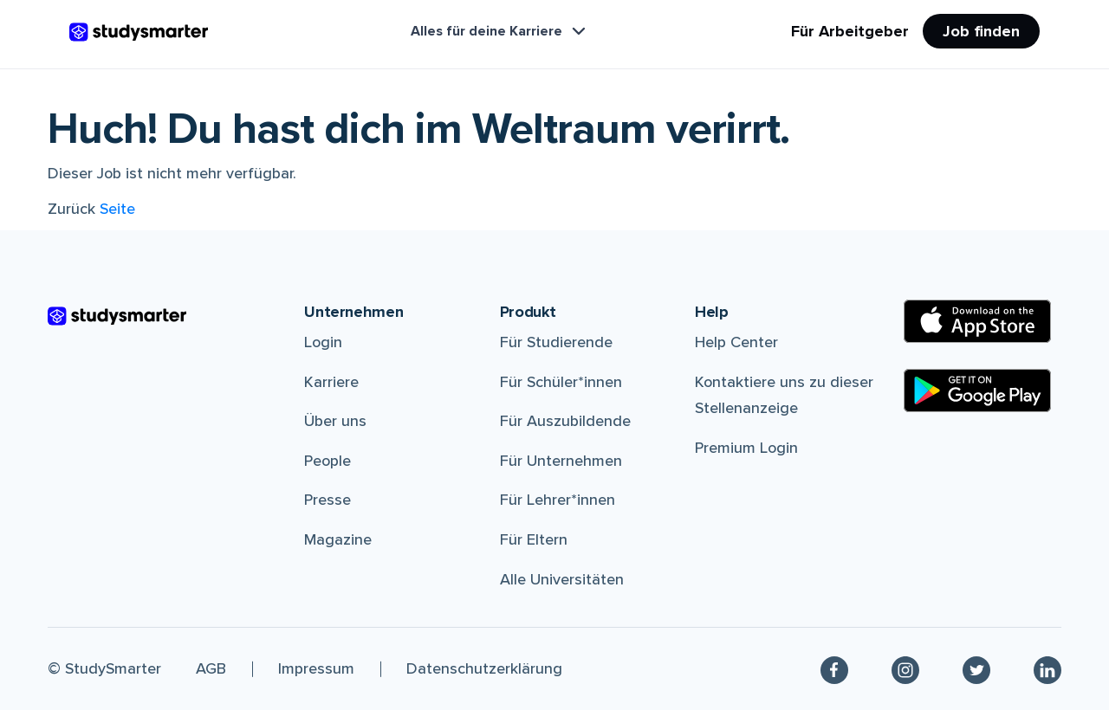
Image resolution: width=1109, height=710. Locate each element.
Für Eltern (533, 539)
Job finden (981, 31)
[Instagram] (905, 669)
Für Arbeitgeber (850, 31)
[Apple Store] (977, 321)
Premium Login (746, 447)
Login (323, 342)
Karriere (331, 381)
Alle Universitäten (562, 579)
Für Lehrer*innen (557, 499)
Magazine (338, 539)
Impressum (316, 668)
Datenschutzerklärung (484, 668)
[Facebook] (834, 669)
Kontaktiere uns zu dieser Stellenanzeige (784, 395)
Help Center (736, 342)
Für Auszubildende (565, 420)
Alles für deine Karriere (500, 31)
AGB (211, 668)
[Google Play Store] (977, 390)
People (327, 460)
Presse (327, 499)
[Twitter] (976, 669)
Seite (117, 208)
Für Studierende (556, 342)
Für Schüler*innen (561, 381)
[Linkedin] (1047, 669)
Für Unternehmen (561, 460)
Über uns (335, 420)
